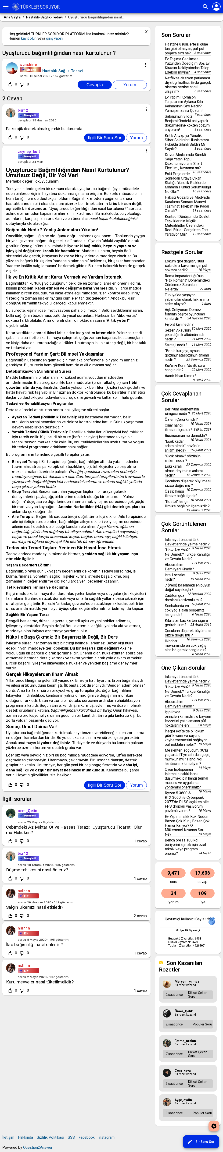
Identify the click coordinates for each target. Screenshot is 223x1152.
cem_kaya (183, 1070)
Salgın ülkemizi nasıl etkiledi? (34, 907)
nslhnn (24, 891)
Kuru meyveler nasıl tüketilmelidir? (40, 982)
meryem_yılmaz (187, 981)
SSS (71, 1137)
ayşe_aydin (183, 1100)
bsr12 (23, 853)
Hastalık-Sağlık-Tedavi (62, 71)
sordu (24, 76)
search (205, 6)
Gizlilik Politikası (50, 1137)
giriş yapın (54, 38)
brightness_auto (214, 1126)
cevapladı (24, 120)
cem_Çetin (27, 811)
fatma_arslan (185, 1041)
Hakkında (25, 1137)
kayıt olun (28, 38)
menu (5, 6)
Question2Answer (37, 1147)
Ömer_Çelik (184, 1011)
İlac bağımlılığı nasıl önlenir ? (34, 944)
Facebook (87, 1137)
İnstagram (106, 1137)
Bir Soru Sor (201, 1142)
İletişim (8, 1137)
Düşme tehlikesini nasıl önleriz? (37, 870)
